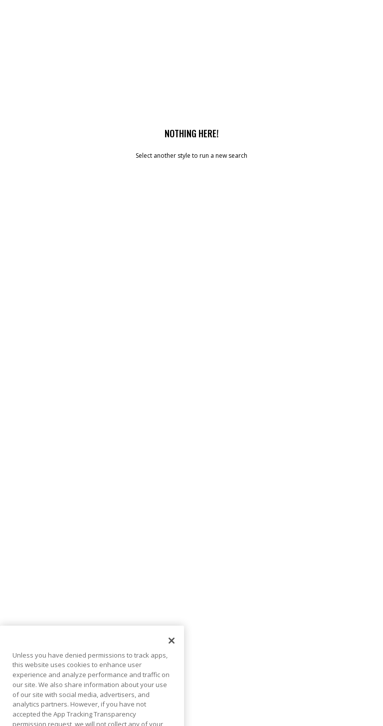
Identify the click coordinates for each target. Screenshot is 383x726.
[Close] (172, 651)
